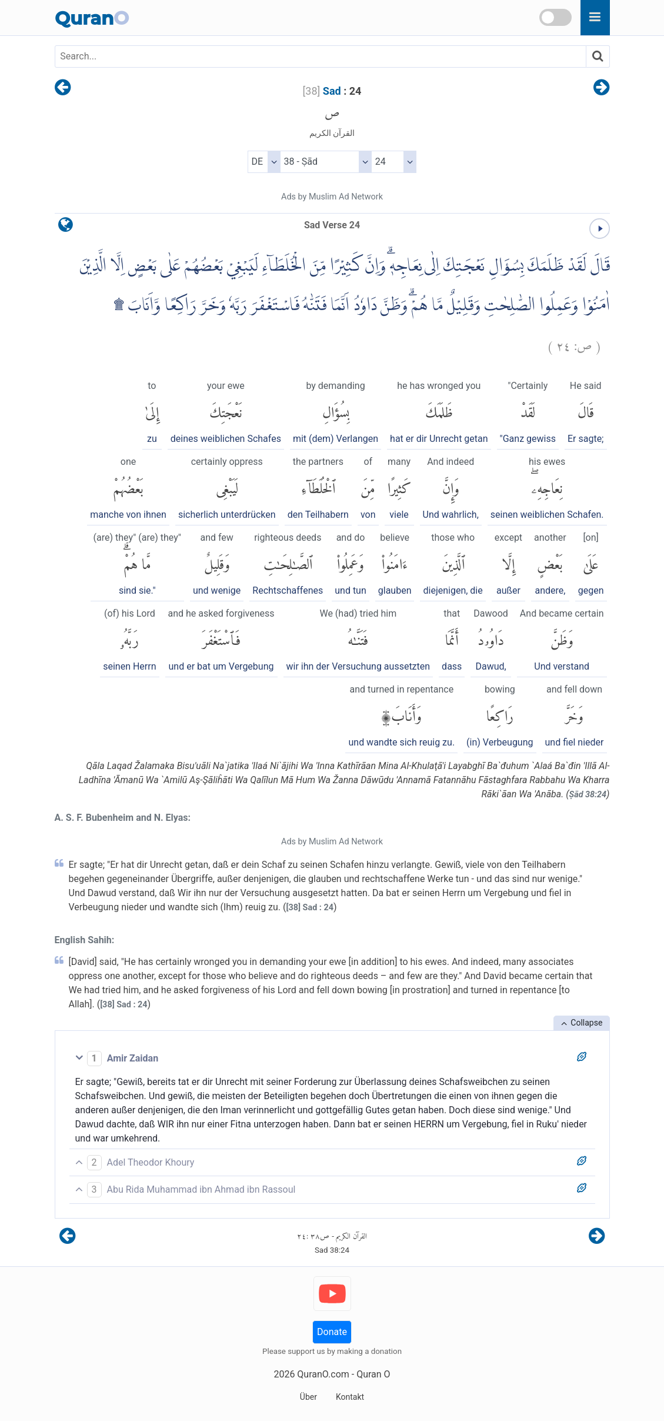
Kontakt (350, 1397)
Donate (332, 1331)
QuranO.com (323, 1374)
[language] (65, 227)
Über (308, 1397)
